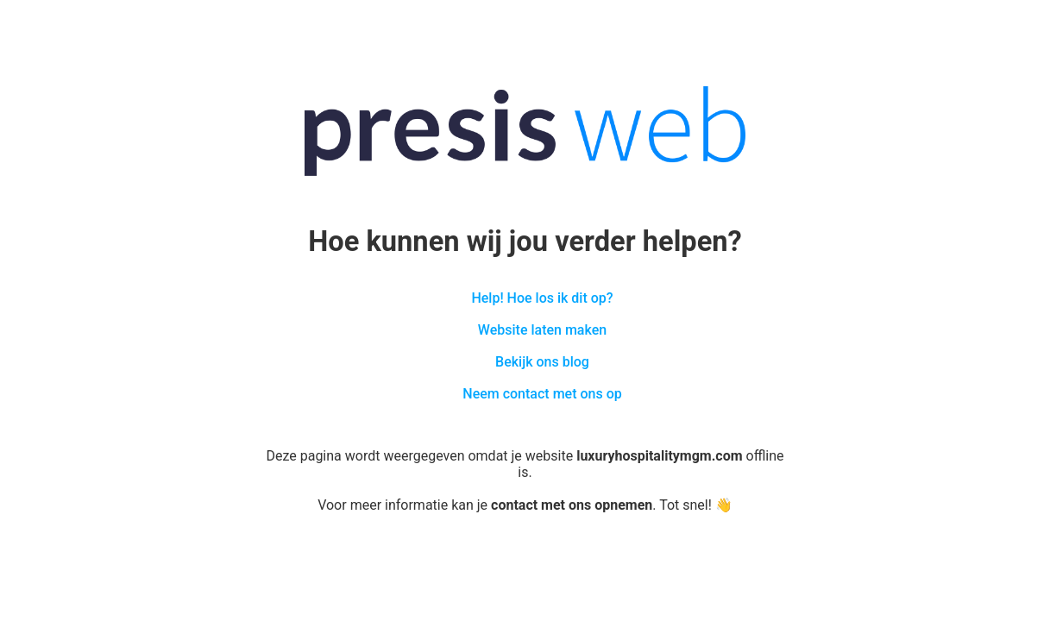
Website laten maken (542, 330)
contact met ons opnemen (571, 505)
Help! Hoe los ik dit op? (542, 298)
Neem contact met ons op (541, 394)
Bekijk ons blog (542, 362)
